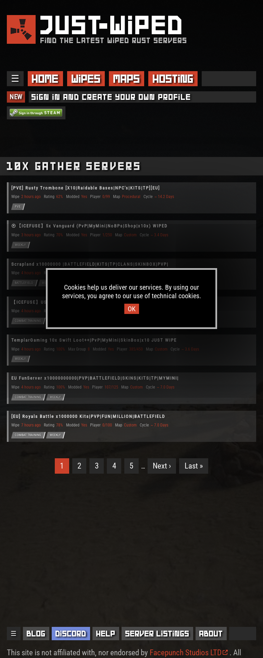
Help (105, 633)
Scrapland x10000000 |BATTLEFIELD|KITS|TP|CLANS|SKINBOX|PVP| (89, 264)
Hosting (173, 79)
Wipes (86, 79)
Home (45, 79)
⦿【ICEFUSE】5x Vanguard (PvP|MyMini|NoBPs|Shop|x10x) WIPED (89, 225)
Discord (70, 633)
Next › (162, 466)
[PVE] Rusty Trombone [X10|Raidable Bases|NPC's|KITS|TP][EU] (85, 187)
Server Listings (157, 633)
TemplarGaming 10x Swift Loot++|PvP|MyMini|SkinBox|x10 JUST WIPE (94, 340)
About (211, 633)
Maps (126, 79)
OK (132, 309)
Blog (36, 633)
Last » (194, 466)
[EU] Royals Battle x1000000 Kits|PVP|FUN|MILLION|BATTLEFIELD (88, 416)
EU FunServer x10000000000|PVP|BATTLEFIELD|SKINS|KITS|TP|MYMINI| (95, 378)
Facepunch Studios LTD (189, 652)
